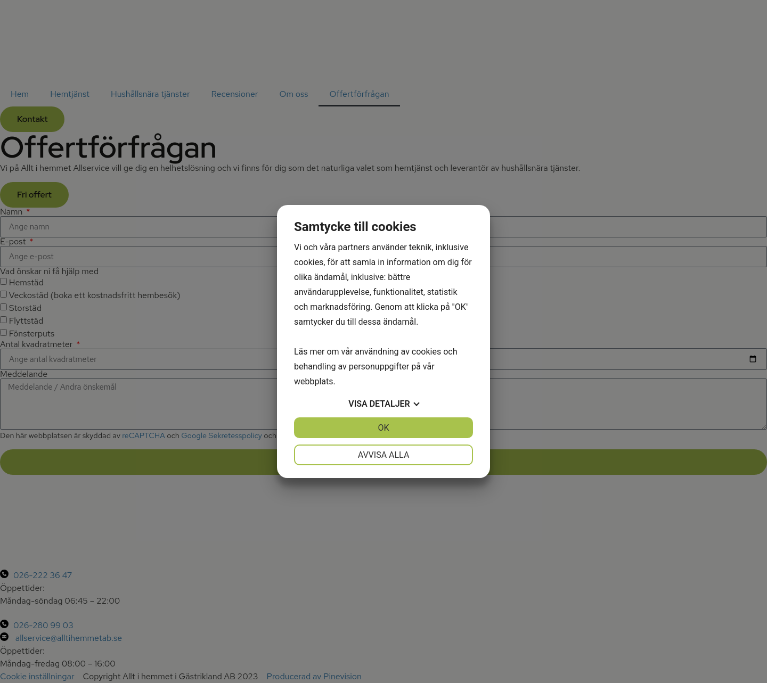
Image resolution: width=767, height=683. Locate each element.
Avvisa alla (384, 455)
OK (383, 428)
